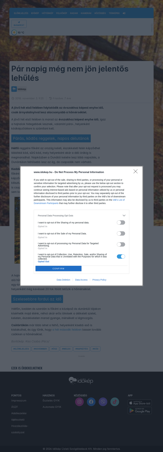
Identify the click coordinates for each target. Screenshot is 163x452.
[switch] (121, 222)
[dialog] (81, 226)
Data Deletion (63, 280)
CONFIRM (58, 268)
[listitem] (81, 215)
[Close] (137, 172)
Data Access (81, 280)
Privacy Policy (99, 280)
